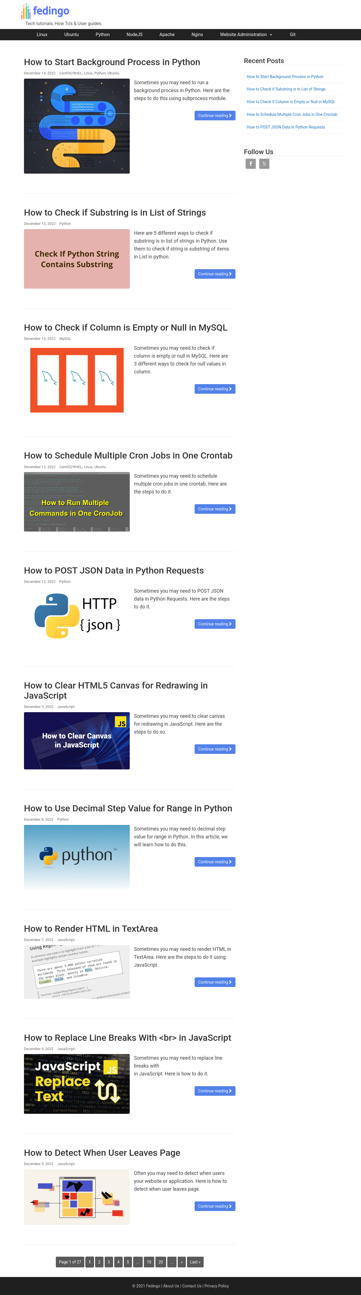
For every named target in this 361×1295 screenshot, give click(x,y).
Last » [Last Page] (195, 1262)
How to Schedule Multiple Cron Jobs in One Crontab (128, 455)
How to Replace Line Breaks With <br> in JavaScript (127, 1037)
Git (293, 34)
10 (149, 1262)
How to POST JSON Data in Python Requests (114, 570)
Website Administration (246, 34)
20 (161, 1262)
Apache (167, 34)
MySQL (65, 339)
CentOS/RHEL (70, 73)
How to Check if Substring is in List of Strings (115, 212)
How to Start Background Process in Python (112, 62)
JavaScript (65, 707)
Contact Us (192, 1286)
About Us (171, 1286)
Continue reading (215, 115)
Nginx (197, 34)
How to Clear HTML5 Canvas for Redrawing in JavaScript (116, 690)
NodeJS (134, 34)
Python (103, 34)
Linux (42, 34)
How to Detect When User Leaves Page (102, 1152)
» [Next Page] (182, 1262)
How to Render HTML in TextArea (91, 928)
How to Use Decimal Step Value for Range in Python (128, 808)
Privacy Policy (216, 1286)
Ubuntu (71, 34)
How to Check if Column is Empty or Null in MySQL (125, 327)
